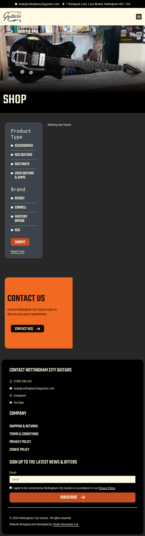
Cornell (20, 207)
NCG (17, 230)
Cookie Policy (19, 450)
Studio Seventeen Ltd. (66, 524)
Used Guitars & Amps (24, 175)
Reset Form (17, 251)
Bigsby (20, 198)
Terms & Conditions (23, 434)
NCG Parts (22, 164)
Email (12, 472)
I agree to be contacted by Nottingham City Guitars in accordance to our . (64, 488)
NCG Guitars (23, 155)
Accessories (24, 146)
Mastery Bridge (21, 219)
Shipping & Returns (23, 426)
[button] (139, 16)
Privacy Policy (20, 442)
